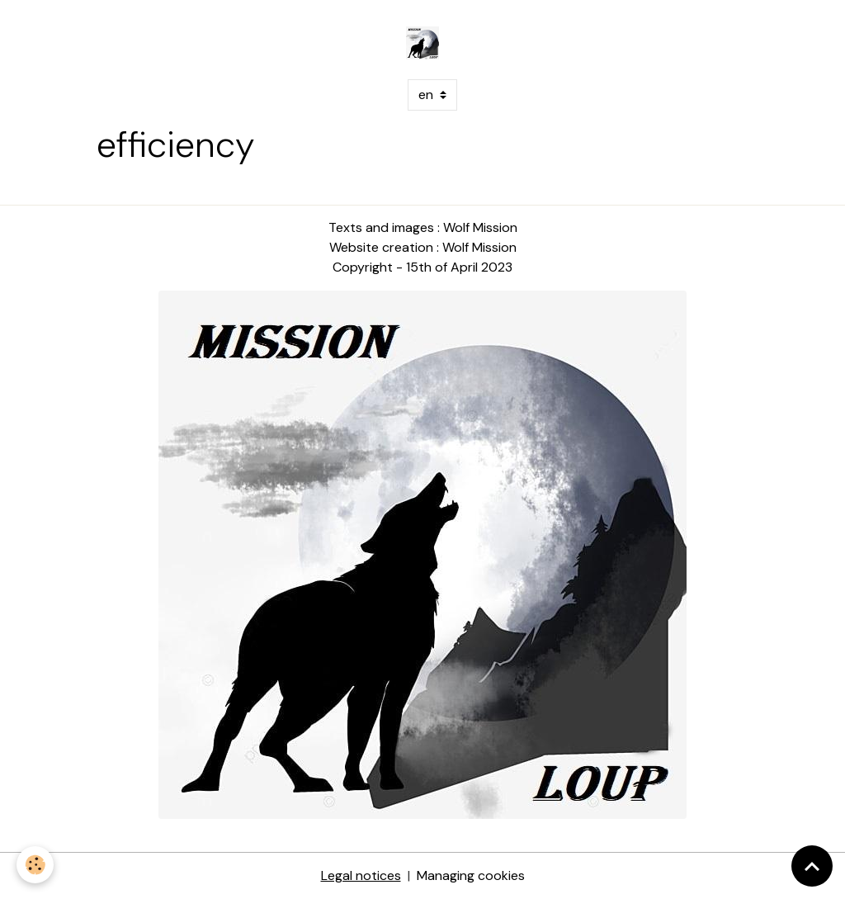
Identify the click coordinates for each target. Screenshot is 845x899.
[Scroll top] (812, 866)
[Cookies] (35, 864)
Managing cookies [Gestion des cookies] (471, 875)
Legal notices (361, 875)
